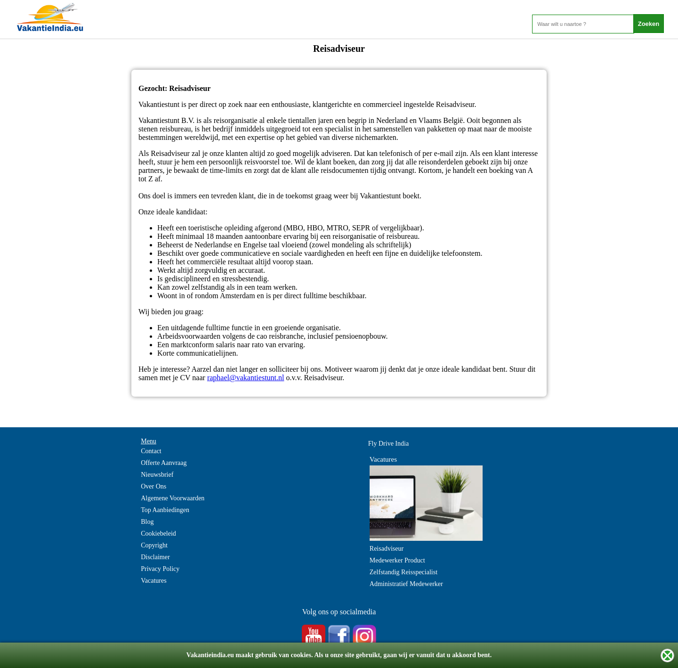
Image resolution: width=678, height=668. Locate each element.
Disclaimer (155, 557)
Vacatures (153, 580)
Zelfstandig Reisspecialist (403, 572)
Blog (147, 521)
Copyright (154, 545)
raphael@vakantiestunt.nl (245, 378)
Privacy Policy (160, 568)
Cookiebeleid (158, 533)
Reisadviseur (387, 548)
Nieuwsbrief (157, 474)
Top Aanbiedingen (165, 509)
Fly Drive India (388, 443)
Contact (151, 451)
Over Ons (153, 486)
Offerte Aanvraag (163, 462)
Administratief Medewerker (406, 583)
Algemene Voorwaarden (172, 498)
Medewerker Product (397, 560)
